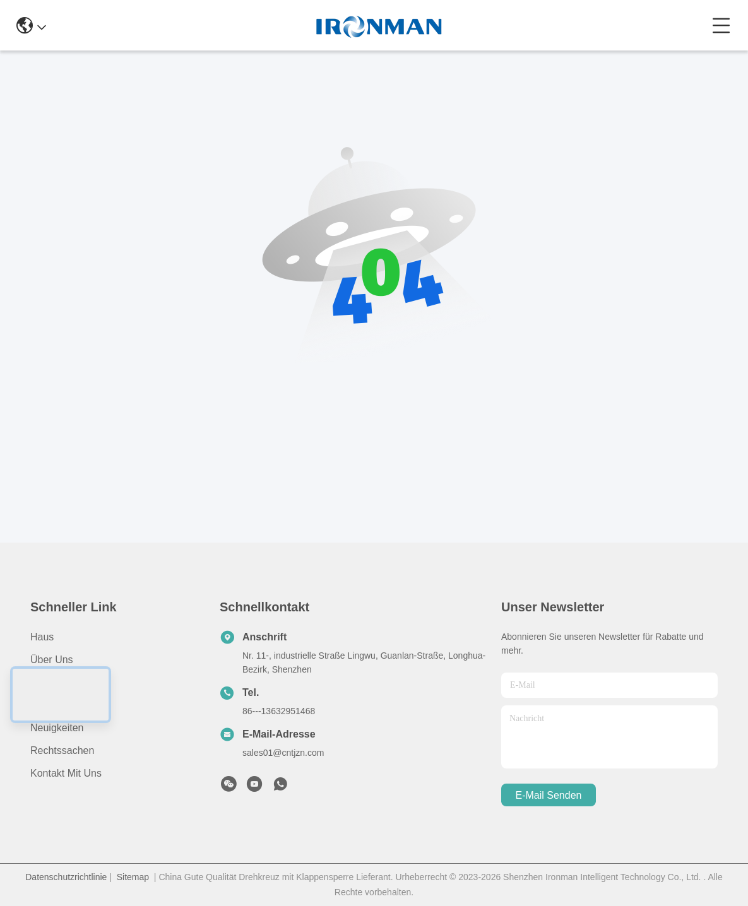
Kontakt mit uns (66, 773)
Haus (42, 637)
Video (43, 705)
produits (49, 682)
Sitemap (133, 877)
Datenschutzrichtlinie (66, 877)
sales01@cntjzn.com (283, 753)
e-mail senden (549, 795)
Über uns (51, 659)
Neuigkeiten (57, 727)
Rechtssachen (62, 750)
